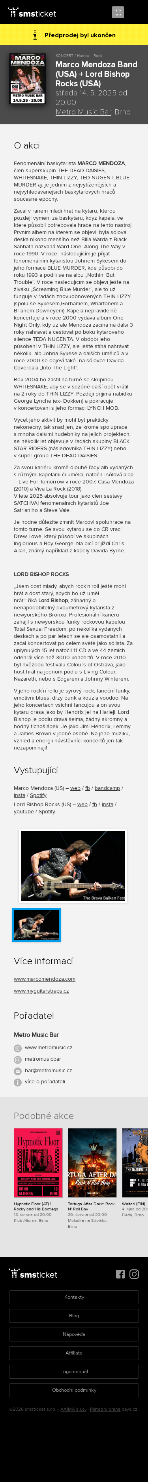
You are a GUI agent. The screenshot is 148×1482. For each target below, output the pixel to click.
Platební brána (105, 1409)
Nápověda (74, 1334)
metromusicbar (43, 1059)
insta (19, 795)
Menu (135, 13)
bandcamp (107, 788)
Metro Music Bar (83, 112)
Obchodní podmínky (74, 1390)
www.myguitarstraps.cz (41, 990)
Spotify (38, 795)
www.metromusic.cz (49, 1047)
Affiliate (74, 1353)
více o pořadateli (45, 1081)
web (75, 788)
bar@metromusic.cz (48, 1070)
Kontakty (74, 1297)
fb (87, 788)
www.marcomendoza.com (44, 979)
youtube (24, 811)
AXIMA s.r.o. (73, 1409)
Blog (74, 1316)
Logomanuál (74, 1371)
